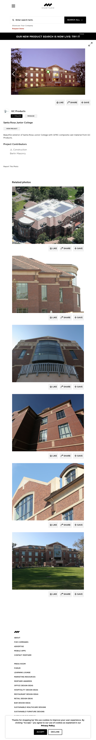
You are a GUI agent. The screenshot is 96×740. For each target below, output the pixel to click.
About (17, 638)
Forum (17, 668)
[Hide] (82, 34)
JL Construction (18, 149)
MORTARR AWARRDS (23, 681)
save (86, 103)
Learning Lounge (22, 672)
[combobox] (75, 20)
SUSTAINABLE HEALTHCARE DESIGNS (30, 707)
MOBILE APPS (20, 651)
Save (80, 248)
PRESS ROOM (20, 664)
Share (66, 248)
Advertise (19, 646)
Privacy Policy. (48, 726)
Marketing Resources (24, 677)
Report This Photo (10, 166)
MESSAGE (30, 116)
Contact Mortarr (22, 655)
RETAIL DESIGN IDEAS (23, 698)
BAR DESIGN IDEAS (22, 703)
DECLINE (55, 732)
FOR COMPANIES (21, 642)
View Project (11, 128)
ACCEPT (40, 732)
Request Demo (18, 28)
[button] (13, 6)
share (73, 103)
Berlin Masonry (18, 153)
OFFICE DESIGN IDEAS (23, 685)
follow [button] (17, 116)
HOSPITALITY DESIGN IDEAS (26, 690)
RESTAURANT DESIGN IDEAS (26, 694)
